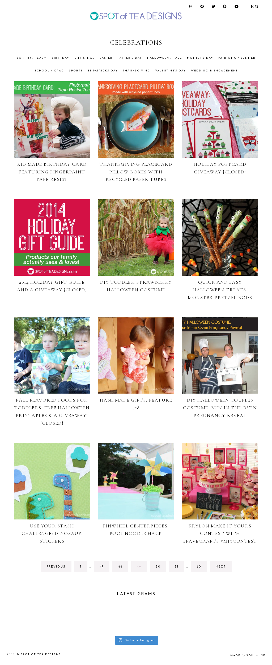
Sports (76, 70)
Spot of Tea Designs (41, 654)
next (221, 566)
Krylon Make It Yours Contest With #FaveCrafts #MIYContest (220, 533)
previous (56, 566)
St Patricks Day (103, 70)
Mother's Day (200, 58)
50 (160, 568)
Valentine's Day (170, 70)
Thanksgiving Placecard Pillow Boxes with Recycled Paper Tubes (136, 171)
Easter (106, 58)
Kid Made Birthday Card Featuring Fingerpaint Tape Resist (52, 171)
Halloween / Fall (164, 58)
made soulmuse (247, 655)
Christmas (84, 58)
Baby (41, 58)
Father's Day (130, 58)
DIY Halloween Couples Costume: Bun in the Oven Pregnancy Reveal (220, 407)
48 (123, 568)
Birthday (60, 58)
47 (104, 568)
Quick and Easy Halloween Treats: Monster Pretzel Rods (220, 289)
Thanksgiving (136, 70)
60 (201, 568)
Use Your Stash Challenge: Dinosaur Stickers (52, 533)
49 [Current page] (142, 568)
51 (179, 568)
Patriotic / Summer (237, 58)
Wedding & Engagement (214, 70)
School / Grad (49, 70)
